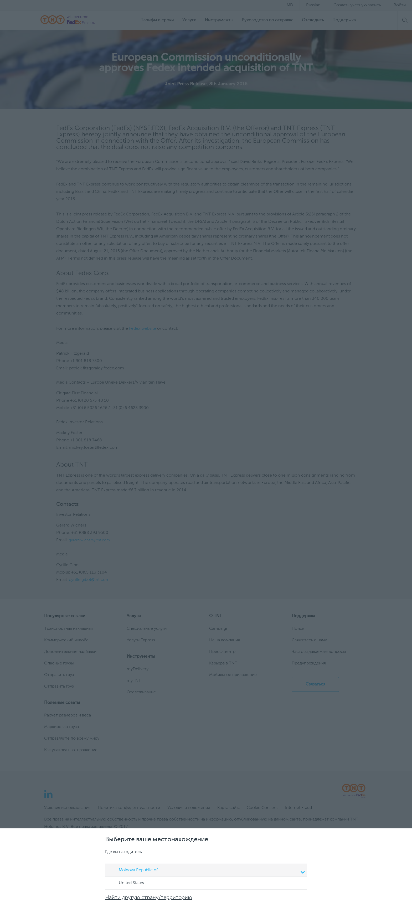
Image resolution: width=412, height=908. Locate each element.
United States (126, 883)
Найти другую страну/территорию (148, 897)
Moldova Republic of (207, 870)
